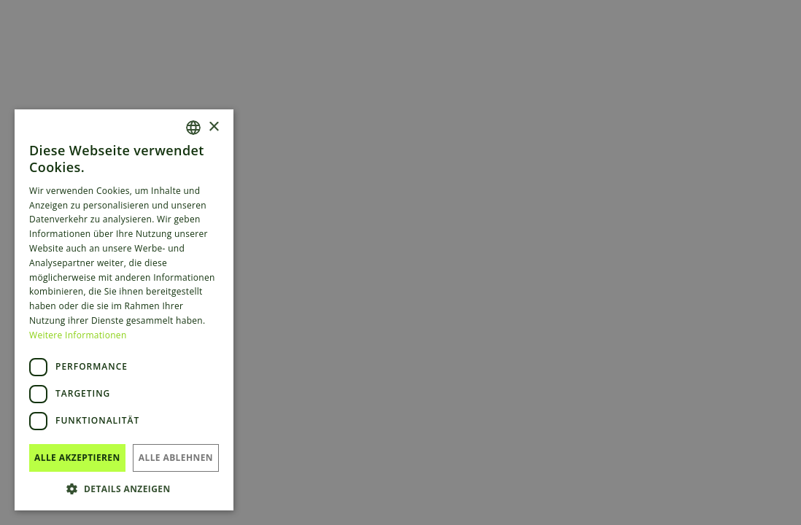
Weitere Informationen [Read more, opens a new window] (78, 335)
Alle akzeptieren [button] (77, 457)
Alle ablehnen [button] (176, 457)
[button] (124, 488)
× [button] (213, 127)
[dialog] (400, 262)
